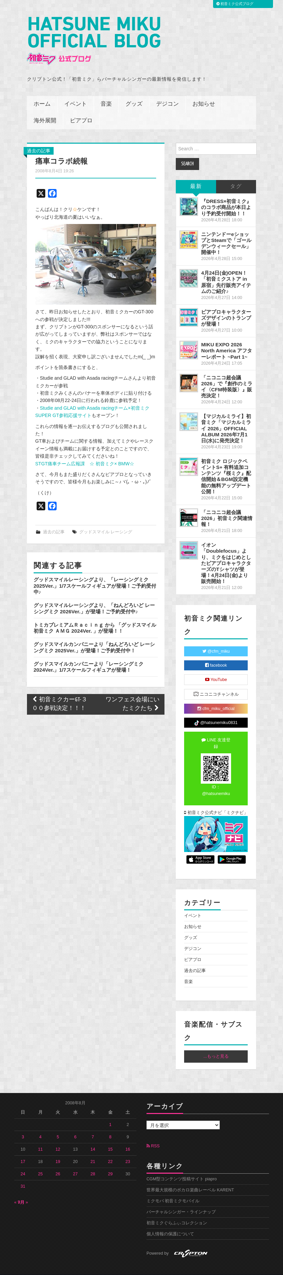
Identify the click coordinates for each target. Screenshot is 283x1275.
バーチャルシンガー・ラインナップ (181, 1201)
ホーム (42, 93)
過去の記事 (38, 139)
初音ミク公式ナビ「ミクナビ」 (216, 801)
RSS (152, 1134)
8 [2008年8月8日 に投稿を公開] (110, 1126)
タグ (236, 175)
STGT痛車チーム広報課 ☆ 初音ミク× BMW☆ (85, 452)
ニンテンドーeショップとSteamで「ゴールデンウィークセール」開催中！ (226, 232)
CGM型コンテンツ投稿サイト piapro (181, 1168)
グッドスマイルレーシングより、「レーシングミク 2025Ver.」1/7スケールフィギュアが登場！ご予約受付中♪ (95, 575)
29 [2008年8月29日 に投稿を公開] (110, 1163)
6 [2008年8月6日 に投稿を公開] (75, 1126)
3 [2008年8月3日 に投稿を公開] (23, 1126)
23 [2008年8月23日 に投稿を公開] (128, 1150)
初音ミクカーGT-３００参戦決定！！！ (59, 693)
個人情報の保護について (170, 1223)
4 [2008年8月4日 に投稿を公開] (40, 1126)
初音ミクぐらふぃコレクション (176, 1212)
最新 (196, 175)
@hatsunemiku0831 (215, 712)
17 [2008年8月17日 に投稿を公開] (23, 1150)
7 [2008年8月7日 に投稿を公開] (93, 1126)
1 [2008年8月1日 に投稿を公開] (110, 1113)
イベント (75, 93)
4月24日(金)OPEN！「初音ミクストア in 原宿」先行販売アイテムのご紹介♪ (226, 271)
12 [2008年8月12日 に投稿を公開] (58, 1138)
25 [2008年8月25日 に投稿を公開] (40, 1163)
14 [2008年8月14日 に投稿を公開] (93, 1138)
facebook (216, 654)
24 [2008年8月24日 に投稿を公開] (23, 1163)
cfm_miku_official (215, 697)
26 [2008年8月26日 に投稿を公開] (58, 1163)
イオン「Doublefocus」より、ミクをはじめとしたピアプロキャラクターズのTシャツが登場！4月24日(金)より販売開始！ (226, 552)
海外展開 (45, 109)
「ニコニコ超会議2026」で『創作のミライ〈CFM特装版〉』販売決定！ (226, 375)
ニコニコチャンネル (216, 683)
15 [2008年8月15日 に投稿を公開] (110, 1138)
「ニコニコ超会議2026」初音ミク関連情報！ (226, 507)
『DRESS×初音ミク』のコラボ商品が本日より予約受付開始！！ (226, 196)
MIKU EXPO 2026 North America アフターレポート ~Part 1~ (226, 339)
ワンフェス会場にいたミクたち (132, 693)
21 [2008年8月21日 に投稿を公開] (93, 1150)
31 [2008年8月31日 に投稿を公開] (23, 1175)
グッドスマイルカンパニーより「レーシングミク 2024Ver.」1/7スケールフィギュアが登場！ (88, 655)
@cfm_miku (216, 640)
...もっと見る (216, 1045)
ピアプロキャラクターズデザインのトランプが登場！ (226, 307)
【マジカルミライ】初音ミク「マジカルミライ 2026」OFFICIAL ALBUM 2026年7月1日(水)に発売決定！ (226, 417)
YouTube (216, 668)
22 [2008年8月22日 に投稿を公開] (110, 1150)
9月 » (23, 1191)
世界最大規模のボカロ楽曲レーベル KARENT (190, 1179)
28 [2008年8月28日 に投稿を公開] (93, 1163)
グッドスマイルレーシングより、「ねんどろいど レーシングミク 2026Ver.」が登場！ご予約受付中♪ (94, 597)
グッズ (134, 93)
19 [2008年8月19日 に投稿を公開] (58, 1150)
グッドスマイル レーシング (106, 521)
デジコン (167, 93)
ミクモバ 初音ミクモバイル (173, 1190)
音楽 (106, 93)
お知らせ (203, 93)
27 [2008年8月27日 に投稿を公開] (75, 1163)
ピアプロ (81, 109)
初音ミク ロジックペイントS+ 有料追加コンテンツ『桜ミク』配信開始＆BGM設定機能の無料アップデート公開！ (226, 465)
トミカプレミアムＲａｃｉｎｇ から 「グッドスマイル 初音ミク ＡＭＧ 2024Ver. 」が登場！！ (95, 616)
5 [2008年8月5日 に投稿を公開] (58, 1126)
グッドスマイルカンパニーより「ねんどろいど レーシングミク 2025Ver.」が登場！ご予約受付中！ (94, 636)
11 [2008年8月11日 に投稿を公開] (40, 1138)
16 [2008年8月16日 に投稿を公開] (128, 1138)
